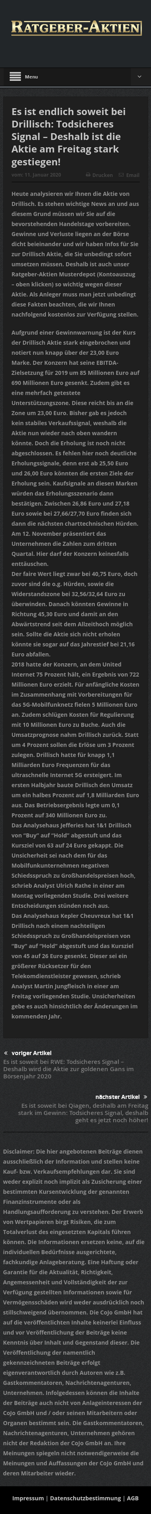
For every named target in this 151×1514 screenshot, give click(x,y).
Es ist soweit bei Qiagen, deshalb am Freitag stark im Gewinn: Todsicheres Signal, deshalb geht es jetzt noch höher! (83, 1112)
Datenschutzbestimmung (85, 1498)
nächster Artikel (121, 1097)
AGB (133, 1498)
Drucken (99, 175)
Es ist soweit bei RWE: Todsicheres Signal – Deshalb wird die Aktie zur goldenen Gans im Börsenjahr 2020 (68, 1068)
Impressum (28, 1498)
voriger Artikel (28, 1053)
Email (129, 175)
